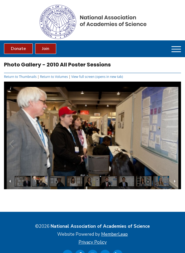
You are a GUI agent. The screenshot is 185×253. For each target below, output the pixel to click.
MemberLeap (114, 234)
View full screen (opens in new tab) (97, 76)
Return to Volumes (54, 76)
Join (45, 49)
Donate (18, 49)
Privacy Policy (93, 242)
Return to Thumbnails (20, 76)
